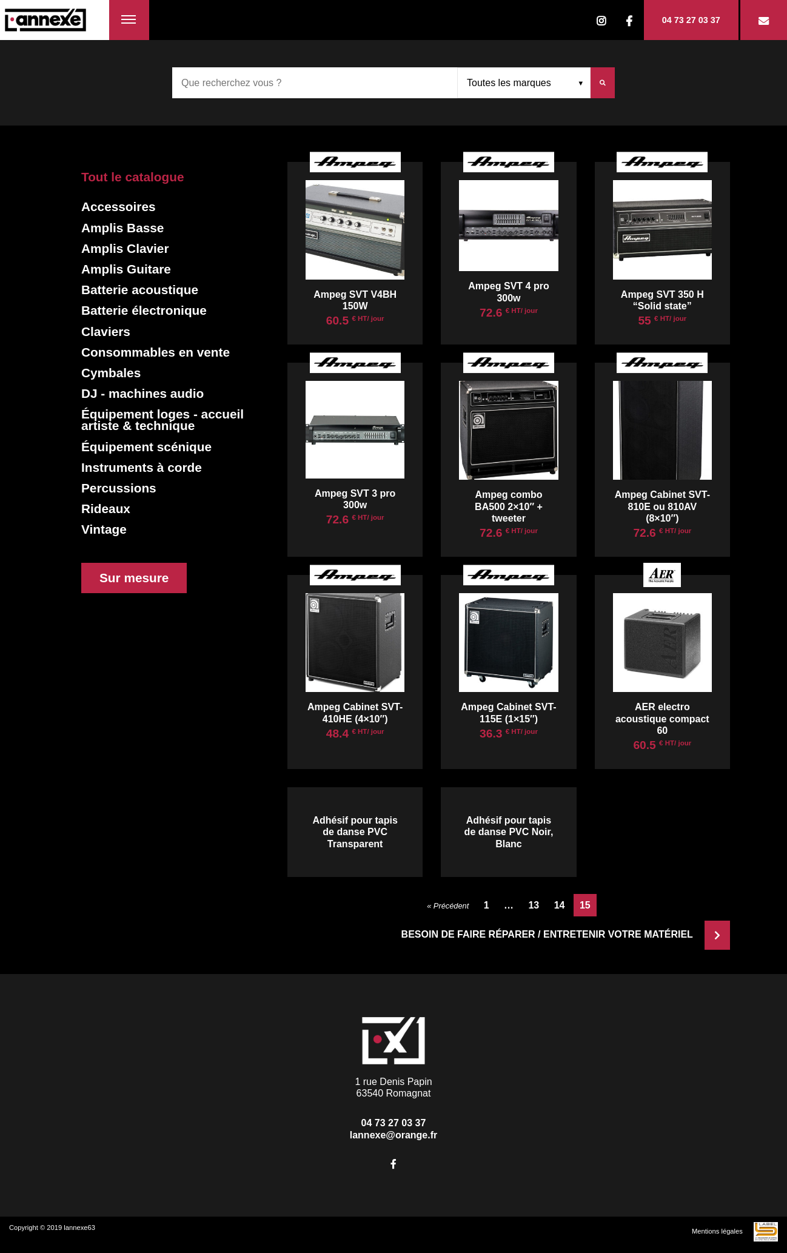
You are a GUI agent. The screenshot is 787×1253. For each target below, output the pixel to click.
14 (559, 905)
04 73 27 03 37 (691, 20)
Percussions (118, 488)
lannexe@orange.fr (394, 1135)
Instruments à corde (141, 467)
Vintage (104, 529)
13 (533, 905)
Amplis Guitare (126, 269)
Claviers (105, 331)
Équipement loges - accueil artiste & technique (162, 419)
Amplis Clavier (125, 248)
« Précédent (448, 905)
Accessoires (118, 206)
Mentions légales (717, 1231)
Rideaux (105, 508)
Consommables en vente (155, 352)
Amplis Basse (122, 227)
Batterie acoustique (139, 289)
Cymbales (111, 372)
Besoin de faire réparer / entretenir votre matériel (565, 934)
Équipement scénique (146, 446)
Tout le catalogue (132, 177)
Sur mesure (134, 578)
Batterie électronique (144, 310)
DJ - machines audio (142, 393)
